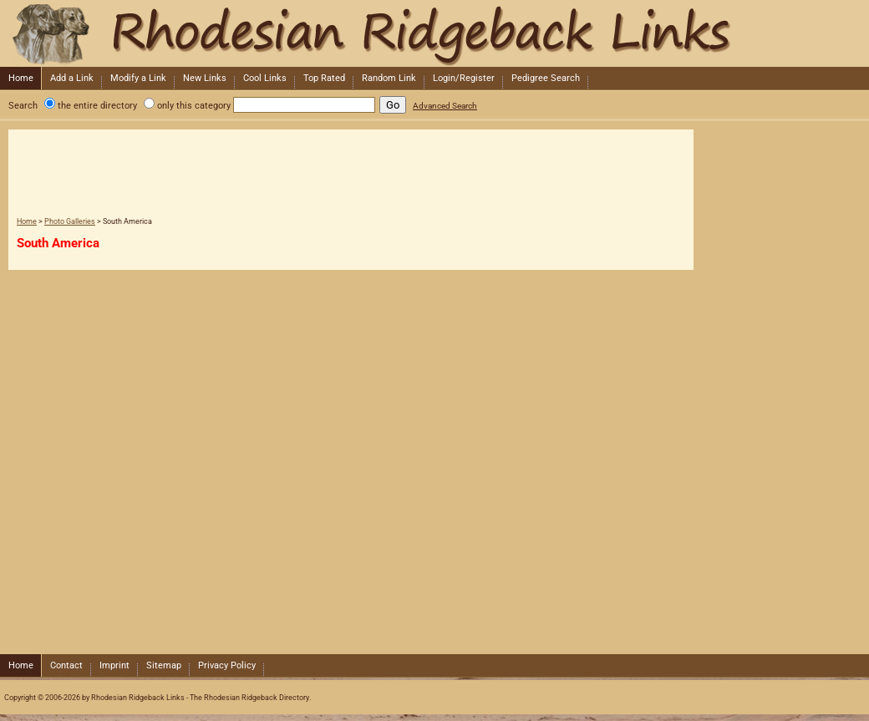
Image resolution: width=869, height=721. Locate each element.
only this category (194, 105)
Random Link (389, 78)
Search (23, 105)
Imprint (114, 665)
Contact (66, 665)
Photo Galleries (69, 221)
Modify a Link (138, 78)
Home (20, 78)
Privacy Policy (227, 665)
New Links (204, 78)
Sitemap (163, 665)
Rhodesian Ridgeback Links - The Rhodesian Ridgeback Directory (433, 33)
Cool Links (265, 78)
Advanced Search (445, 105)
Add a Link (72, 78)
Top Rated (324, 78)
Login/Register (464, 78)
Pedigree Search (545, 78)
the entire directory (97, 105)
